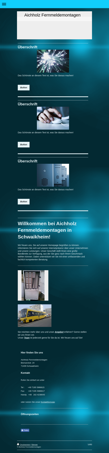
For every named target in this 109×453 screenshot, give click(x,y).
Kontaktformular (48, 402)
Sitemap (34, 445)
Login (90, 444)
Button (23, 87)
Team (27, 338)
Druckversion (23, 445)
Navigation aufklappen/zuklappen (54, 4)
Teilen (25, 430)
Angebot (59, 332)
